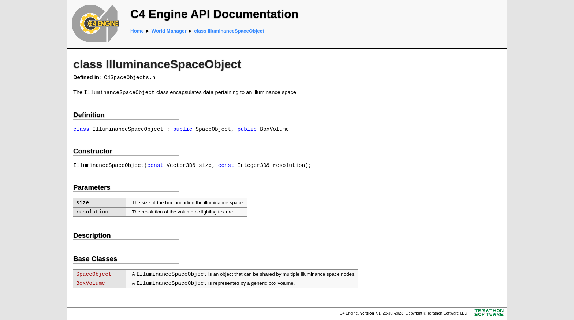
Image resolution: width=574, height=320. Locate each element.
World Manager (169, 31)
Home (137, 31)
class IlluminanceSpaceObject (229, 31)
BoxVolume (90, 283)
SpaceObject (94, 274)
